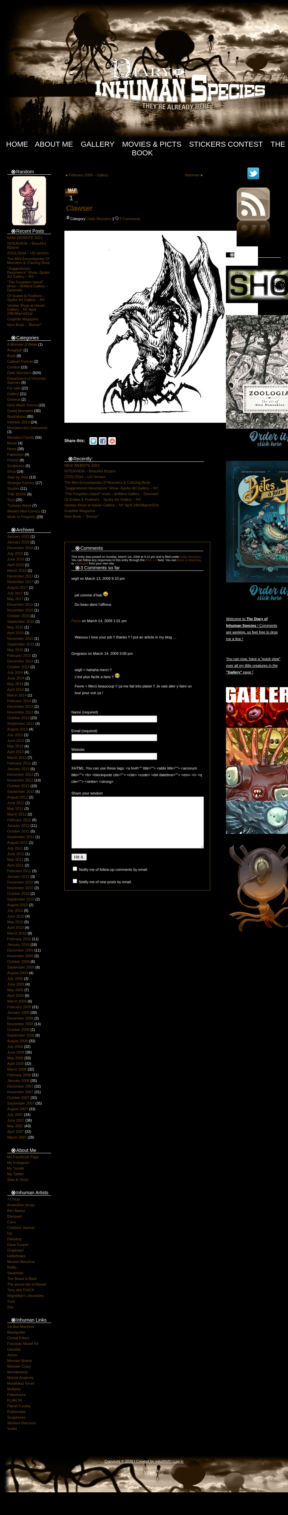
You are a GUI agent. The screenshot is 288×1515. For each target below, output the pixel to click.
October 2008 (18, 1030)
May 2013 (15, 746)
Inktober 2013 (18, 422)
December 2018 (20, 548)
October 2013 (18, 718)
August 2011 (17, 843)
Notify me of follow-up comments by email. (113, 880)
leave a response (189, 560)
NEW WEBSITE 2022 (25, 238)
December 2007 (20, 1086)
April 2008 (15, 1064)
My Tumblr (15, 1168)
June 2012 (15, 803)
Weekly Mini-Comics (23, 511)
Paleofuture (16, 1395)
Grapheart (15, 1250)
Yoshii (12, 1429)
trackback (81, 563)
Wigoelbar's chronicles (25, 1296)
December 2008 (20, 1018)
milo (158, 1461)
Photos (13, 460)
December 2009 (20, 950)
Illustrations (16, 416)
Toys (11, 500)
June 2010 (15, 916)
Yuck (11, 1301)
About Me (54, 144)
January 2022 (18, 536)
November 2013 (20, 712)
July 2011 (15, 848)
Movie (12, 443)
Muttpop (14, 1389)
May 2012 (15, 809)
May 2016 (15, 627)
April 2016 (15, 633)
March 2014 (17, 695)
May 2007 (15, 1126)
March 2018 (17, 570)
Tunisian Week (19, 505)
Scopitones (16, 1417)
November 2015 (20, 638)
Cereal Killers (18, 1338)
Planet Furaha (18, 1406)
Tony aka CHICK (20, 1290)
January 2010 (18, 945)
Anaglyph (15, 350)
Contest (13, 367)
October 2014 (18, 667)
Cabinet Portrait (20, 361)
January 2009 (18, 1013)
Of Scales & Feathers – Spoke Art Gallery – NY (26, 298)
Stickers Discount (21, 1423)
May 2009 (15, 990)
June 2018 (15, 559)
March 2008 (17, 1069)
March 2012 (17, 814)
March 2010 (17, 933)
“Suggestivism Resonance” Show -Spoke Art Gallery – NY (28, 272)
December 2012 (20, 775)
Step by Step (17, 477)
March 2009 (17, 1001)
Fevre (76, 621)
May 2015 (15, 650)
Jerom (12, 1355)
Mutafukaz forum (21, 1383)
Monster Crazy (19, 1366)
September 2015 (20, 644)
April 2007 (15, 1132)
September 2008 (20, 1035)
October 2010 (18, 894)
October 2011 (18, 831)
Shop (11, 471)
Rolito (12, 1267)
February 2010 (19, 939)
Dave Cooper (18, 1245)
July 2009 (15, 979)
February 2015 (19, 655)
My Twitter (15, 1174)
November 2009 (20, 956)
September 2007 (20, 1103)
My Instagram (18, 1163)
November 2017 (20, 582)
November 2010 (20, 888)
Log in (179, 1461)
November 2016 (20, 610)
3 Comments (129, 219)
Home (17, 144)
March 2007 (17, 1137)
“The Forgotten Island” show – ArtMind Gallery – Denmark (27, 286)
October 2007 (18, 1098)
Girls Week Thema (22, 405)
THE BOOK (16, 494)
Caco (11, 1222)
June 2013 (15, 740)
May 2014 (15, 684)
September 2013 (20, 723)
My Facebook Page (23, 1157)
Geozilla (14, 1349)
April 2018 (15, 565)
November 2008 (20, 1024)
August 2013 (17, 729)
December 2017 (20, 576)
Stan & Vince (17, 1180)
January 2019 (18, 542)
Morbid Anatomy (20, 1378)
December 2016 (20, 604)
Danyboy (14, 1239)
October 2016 (18, 616)
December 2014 (20, 661)
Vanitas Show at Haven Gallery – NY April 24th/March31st (26, 309)
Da (9, 1233)
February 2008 (19, 1075)
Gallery (97, 144)
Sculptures (16, 466)
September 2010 (20, 899)
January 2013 (18, 769)
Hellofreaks (16, 1256)
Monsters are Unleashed (27, 428)
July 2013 (15, 735)
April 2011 (15, 865)
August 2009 (17, 973)
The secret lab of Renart (27, 1284)
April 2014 (15, 689)
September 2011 (20, 837)
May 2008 (15, 1058)
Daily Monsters (19, 373)
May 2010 (15, 922)
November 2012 (20, 780)
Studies (13, 488)
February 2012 (19, 820)
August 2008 (17, 1041)
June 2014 (15, 678)
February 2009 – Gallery (88, 175)
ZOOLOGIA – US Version (28, 253)
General (13, 399)
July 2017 (15, 593)
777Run (13, 1199)
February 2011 (19, 871)
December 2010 (20, 882)
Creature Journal (21, 1228)
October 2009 (18, 962)
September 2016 (20, 621)
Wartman (192, 175)
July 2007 (15, 1115)
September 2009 (20, 967)
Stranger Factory (21, 483)
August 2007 (17, 1109)
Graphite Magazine (22, 319)
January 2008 (18, 1081)
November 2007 (20, 1092)
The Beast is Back (22, 1279)
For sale (14, 388)
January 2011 (18, 877)
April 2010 (15, 928)
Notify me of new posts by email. (105, 892)
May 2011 (15, 860)
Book (11, 356)
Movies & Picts (151, 144)
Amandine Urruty (21, 1205)
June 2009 (15, 984)
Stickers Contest (226, 144)
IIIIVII (166, 1461)
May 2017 (15, 599)
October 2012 (18, 786)
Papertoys (15, 454)
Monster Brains (19, 1361)
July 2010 (15, 911)
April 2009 (15, 996)
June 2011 (15, 854)
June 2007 (15, 1120)
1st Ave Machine (20, 1327)
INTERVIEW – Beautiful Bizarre (90, 471)
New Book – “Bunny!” (24, 325)
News (12, 449)
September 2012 (20, 792)
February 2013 (19, 763)
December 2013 (20, 706)
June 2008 (15, 1052)
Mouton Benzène (21, 1262)
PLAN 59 (14, 1400)
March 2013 (17, 757)
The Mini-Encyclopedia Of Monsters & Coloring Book (28, 261)
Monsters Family (20, 437)
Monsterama (17, 1372)
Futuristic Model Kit (23, 1344)
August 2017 (17, 587)
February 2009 (19, 1007)
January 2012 (18, 826)
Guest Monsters (20, 411)
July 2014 (15, 672)
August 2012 (17, 797)
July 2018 (15, 553)
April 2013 (15, 752)
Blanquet (14, 1216)
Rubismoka (16, 1412)
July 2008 (15, 1047)
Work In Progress (21, 517)
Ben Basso (16, 1211)
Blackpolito (16, 1332)
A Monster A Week (22, 344)
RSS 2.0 (151, 560)
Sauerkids (15, 1273)
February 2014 (19, 701)
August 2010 (17, 905)
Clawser (79, 208)
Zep (10, 1307)
